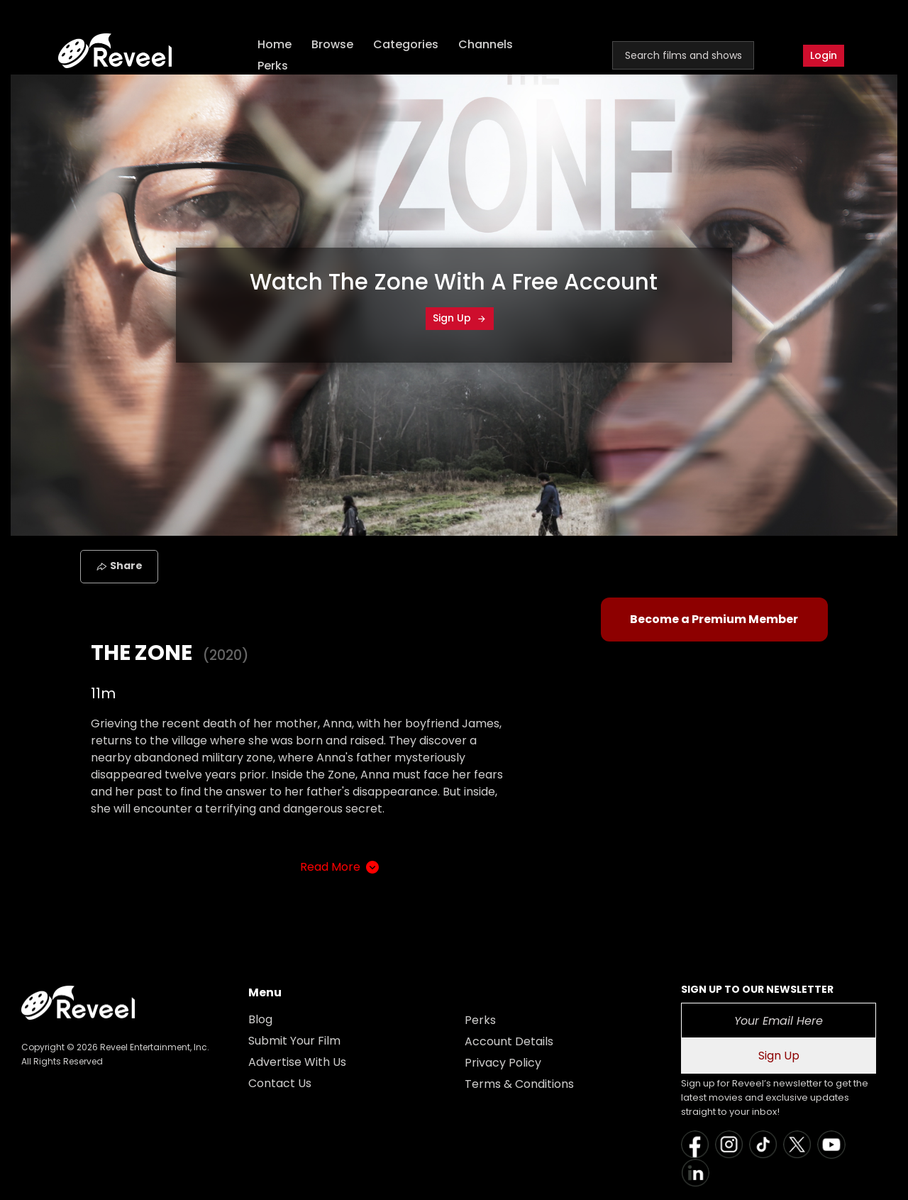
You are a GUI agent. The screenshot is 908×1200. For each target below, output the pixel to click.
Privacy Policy (503, 1063)
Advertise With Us (297, 1062)
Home (275, 44)
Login (823, 55)
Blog (260, 1019)
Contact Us (279, 1083)
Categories (406, 44)
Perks (273, 65)
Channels (486, 44)
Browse (333, 44)
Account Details (509, 1041)
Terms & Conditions (519, 1084)
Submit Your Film (294, 1041)
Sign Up (460, 318)
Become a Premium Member (714, 619)
